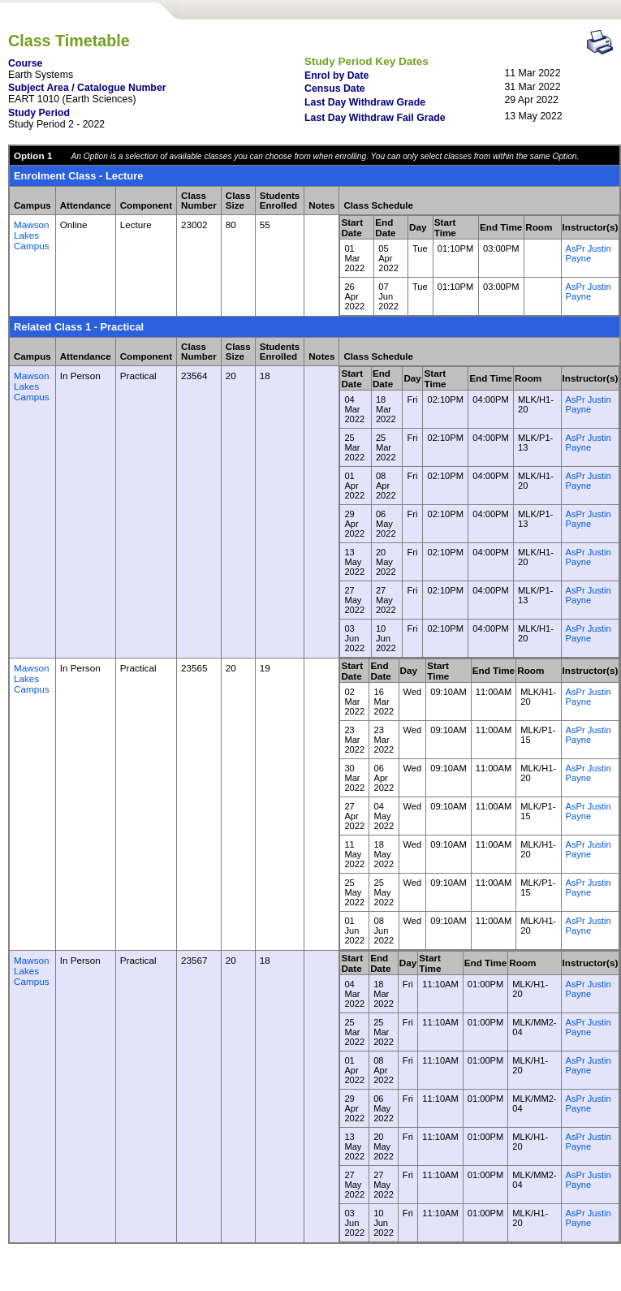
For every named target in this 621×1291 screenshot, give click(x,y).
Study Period (39, 113)
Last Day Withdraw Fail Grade (375, 117)
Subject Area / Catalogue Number (87, 87)
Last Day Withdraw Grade (364, 102)
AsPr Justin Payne (588, 253)
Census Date (334, 88)
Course (25, 63)
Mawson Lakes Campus (32, 235)
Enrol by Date (336, 75)
